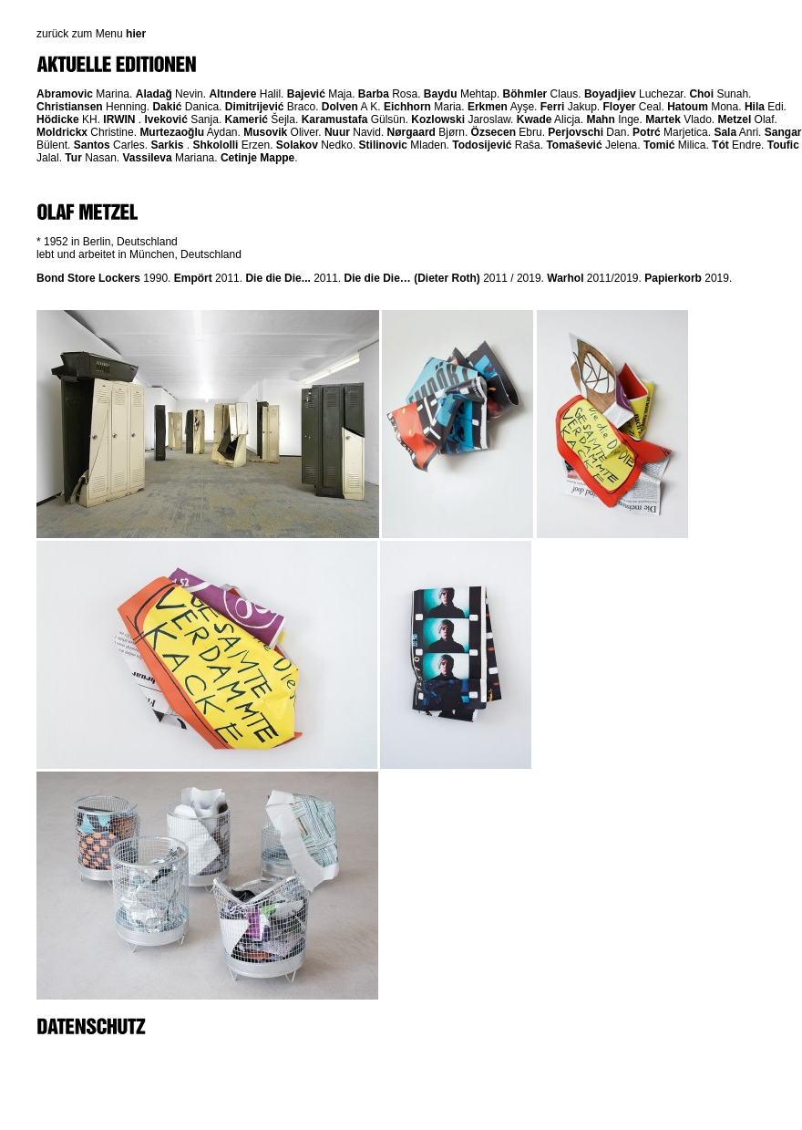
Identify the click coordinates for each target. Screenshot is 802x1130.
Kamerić (246, 119)
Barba (373, 94)
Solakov (297, 145)
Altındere (232, 94)
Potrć (646, 132)
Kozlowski (438, 119)
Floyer (618, 106)
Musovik (265, 132)
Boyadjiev (610, 94)
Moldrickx (61, 132)
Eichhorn (407, 106)
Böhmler (525, 94)
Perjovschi (575, 132)
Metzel (735, 119)
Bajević (306, 94)
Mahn (600, 119)
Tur (73, 157)
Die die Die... (277, 278)
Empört (193, 278)
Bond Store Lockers (88, 278)
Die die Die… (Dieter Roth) (412, 278)
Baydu (441, 94)
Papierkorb (673, 278)
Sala (725, 132)
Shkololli (215, 145)
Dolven (340, 106)
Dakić (166, 106)
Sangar (783, 132)
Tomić (658, 145)
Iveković (165, 119)
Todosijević (481, 145)
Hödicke (57, 119)
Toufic (783, 145)
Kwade (534, 119)
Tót (720, 145)
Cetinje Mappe (257, 157)
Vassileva (147, 157)
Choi (701, 94)
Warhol (565, 278)
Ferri (552, 106)
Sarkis (166, 145)
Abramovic (64, 94)
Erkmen (488, 106)
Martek (663, 119)
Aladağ (154, 94)
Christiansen (69, 106)
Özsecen (493, 132)
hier (136, 33)
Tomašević (574, 145)
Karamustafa (335, 119)
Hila (755, 106)
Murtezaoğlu (171, 132)
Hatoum (687, 106)
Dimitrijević (254, 106)
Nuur (337, 132)
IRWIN (119, 119)
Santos (92, 145)
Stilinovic (383, 145)
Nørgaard (411, 132)
